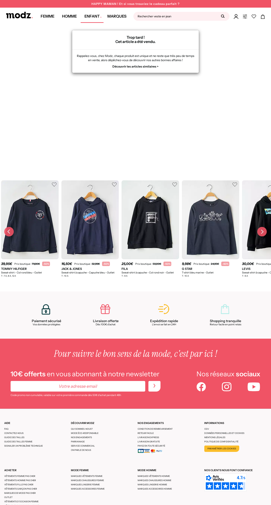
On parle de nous (81, 450)
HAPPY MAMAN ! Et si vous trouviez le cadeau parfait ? (135, 4)
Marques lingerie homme (152, 484)
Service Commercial (83, 445)
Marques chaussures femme (87, 480)
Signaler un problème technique (23, 445)
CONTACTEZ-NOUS (14, 433)
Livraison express (148, 437)
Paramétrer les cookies (221, 448)
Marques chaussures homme (154, 480)
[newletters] (154, 386)
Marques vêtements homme (154, 476)
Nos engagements (81, 437)
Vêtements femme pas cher (19, 476)
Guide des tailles (14, 437)
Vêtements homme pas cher (20, 480)
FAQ (6, 429)
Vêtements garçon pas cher (20, 488)
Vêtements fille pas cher (18, 484)
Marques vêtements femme (86, 476)
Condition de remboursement (155, 429)
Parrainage (78, 441)
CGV (206, 429)
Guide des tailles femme (18, 441)
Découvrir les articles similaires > (135, 66)
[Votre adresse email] (78, 386)
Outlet (8, 497)
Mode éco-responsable (84, 433)
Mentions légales (214, 437)
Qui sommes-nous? (82, 429)
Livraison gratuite (149, 441)
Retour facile (146, 433)
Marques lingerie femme (85, 484)
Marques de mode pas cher (20, 493)
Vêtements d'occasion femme (21, 501)
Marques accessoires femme (88, 488)
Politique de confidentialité (221, 441)
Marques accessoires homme (155, 488)
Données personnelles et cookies (224, 433)
